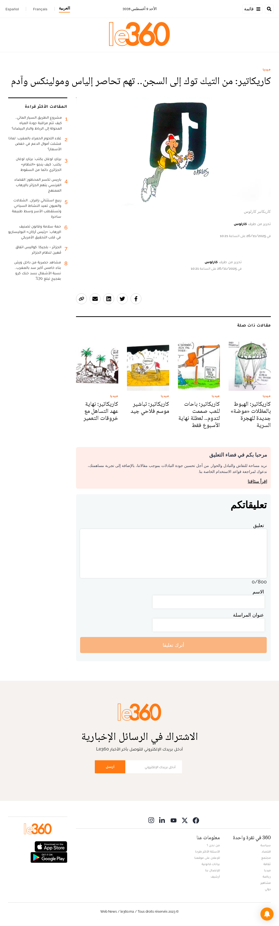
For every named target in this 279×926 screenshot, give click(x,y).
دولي (268, 889)
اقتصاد (266, 851)
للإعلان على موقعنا (207, 858)
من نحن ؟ (213, 845)
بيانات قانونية (211, 864)
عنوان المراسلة (248, 615)
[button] (267, 914)
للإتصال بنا (212, 870)
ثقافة (267, 864)
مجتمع (266, 858)
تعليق (258, 525)
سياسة (265, 845)
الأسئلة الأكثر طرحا (207, 851)
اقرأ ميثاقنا (257, 481)
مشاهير (265, 883)
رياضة (267, 876)
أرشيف (215, 876)
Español (12, 9)
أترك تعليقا (173, 645)
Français (40, 9)
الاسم (258, 592)
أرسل (110, 767)
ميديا (267, 69)
